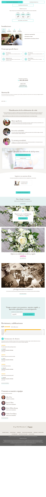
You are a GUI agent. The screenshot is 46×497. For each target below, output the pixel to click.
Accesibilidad (14, 434)
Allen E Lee (9, 397)
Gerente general (10, 398)
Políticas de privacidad (27, 432)
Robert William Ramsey (12, 408)
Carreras (19, 432)
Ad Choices (31, 434)
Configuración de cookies (23, 438)
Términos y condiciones (39, 432)
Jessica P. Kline (10, 402)
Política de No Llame (23, 434)
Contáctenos (13, 432)
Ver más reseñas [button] (5, 383)
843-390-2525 (24, 80)
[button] (12, 2)
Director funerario (11, 404)
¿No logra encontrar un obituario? (23, 289)
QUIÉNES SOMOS (5, 432)
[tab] (3, 30)
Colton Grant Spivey (11, 414)
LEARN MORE (23, 203)
